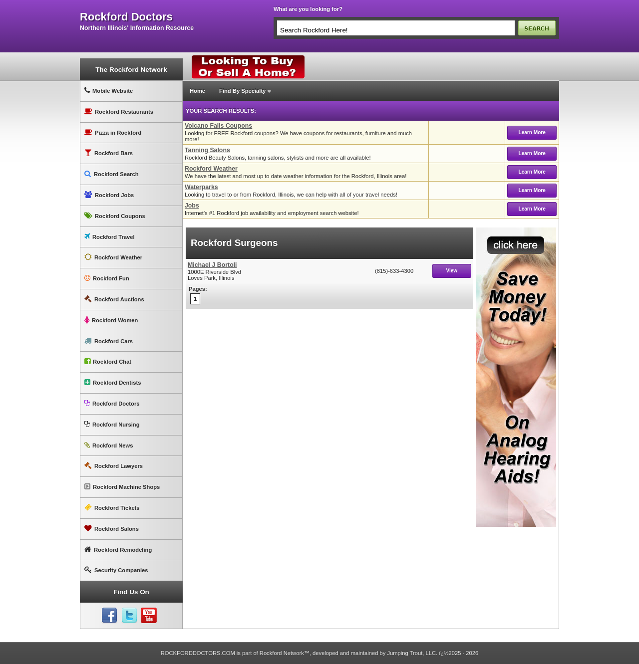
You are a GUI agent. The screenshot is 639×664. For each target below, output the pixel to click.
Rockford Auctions (114, 299)
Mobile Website (108, 90)
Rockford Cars (108, 341)
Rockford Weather (113, 257)
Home (197, 91)
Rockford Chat (107, 361)
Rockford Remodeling (118, 549)
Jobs (192, 205)
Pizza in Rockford (112, 132)
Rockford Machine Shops (122, 486)
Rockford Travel (109, 236)
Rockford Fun (106, 278)
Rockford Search (111, 174)
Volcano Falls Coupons (218, 125)
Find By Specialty (242, 91)
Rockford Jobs (109, 195)
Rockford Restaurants (118, 111)
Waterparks (201, 187)
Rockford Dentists (112, 382)
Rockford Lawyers (113, 465)
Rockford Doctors (111, 403)
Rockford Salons (111, 528)
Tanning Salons (207, 150)
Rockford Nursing (111, 424)
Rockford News (108, 445)
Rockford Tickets (112, 507)
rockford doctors (126, 17)
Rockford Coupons (114, 216)
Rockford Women (111, 320)
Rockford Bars (108, 153)
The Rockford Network (131, 69)
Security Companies (116, 570)
